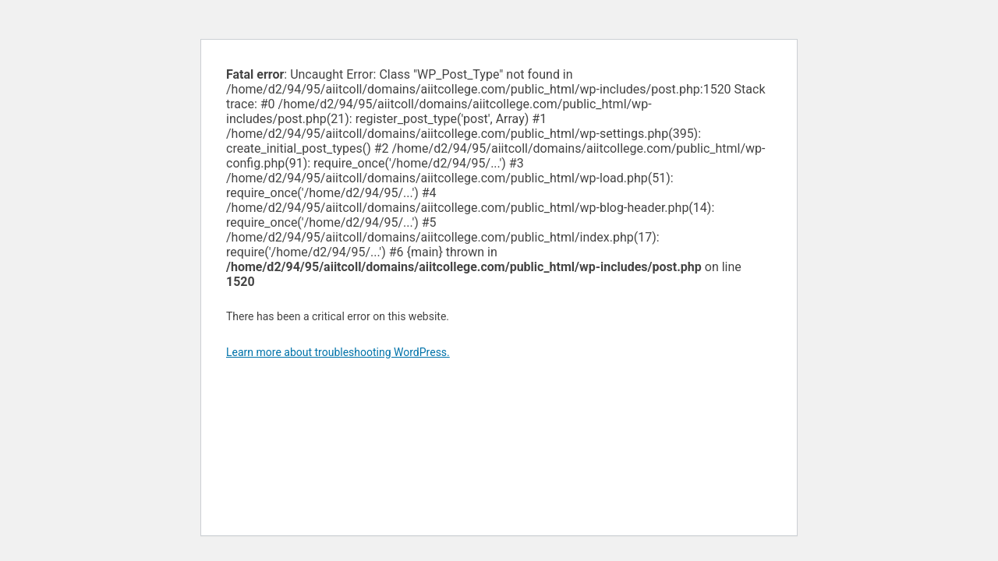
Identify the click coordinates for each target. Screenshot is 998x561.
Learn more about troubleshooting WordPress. (338, 352)
